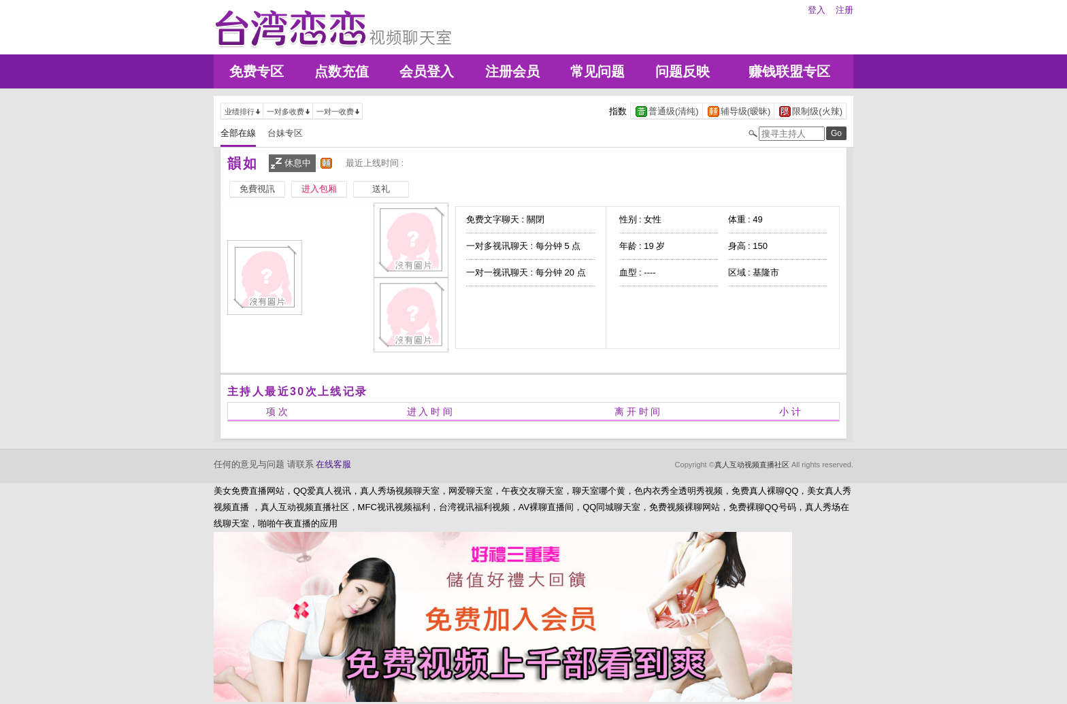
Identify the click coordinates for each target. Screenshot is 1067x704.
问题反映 (682, 71)
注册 (844, 10)
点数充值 (341, 71)
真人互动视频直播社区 (752, 464)
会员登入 (426, 71)
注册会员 (512, 71)
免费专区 (256, 71)
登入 (816, 10)
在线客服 (333, 464)
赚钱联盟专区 (789, 71)
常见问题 (597, 71)
